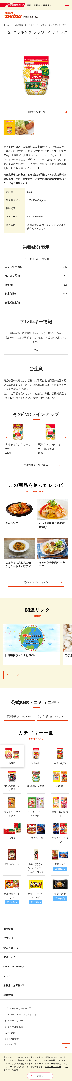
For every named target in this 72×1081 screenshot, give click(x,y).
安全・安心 (9, 957)
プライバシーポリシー (18, 1008)
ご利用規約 (10, 1032)
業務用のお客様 (13, 985)
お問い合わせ (12, 1038)
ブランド (8, 938)
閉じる (40, 1076)
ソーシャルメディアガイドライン (22, 1014)
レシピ (7, 976)
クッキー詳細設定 (14, 1026)
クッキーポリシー (14, 1020)
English (10, 1044)
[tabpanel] (36, 75)
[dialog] (36, 1067)
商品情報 (8, 929)
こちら (53, 397)
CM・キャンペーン (13, 966)
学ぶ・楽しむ (10, 947)
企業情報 (8, 994)
